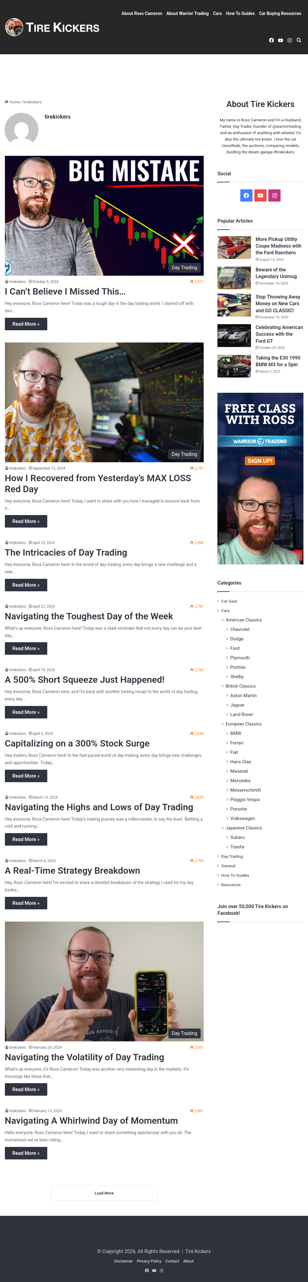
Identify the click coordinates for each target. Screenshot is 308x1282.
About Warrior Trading (188, 13)
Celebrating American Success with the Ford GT (279, 334)
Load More (104, 1193)
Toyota (237, 847)
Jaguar (237, 705)
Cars (217, 13)
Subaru (237, 837)
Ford (234, 648)
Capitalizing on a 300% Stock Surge (77, 743)
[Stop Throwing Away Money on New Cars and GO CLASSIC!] (234, 305)
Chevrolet (239, 629)
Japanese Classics (244, 827)
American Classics (244, 620)
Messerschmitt (245, 790)
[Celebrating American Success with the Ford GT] (234, 335)
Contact (172, 1261)
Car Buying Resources (280, 13)
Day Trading (232, 856)
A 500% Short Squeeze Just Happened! (85, 679)
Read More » (26, 324)
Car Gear (229, 601)
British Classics (241, 686)
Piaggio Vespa (245, 799)
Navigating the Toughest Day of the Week (89, 616)
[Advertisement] (154, 74)
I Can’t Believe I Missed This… (65, 291)
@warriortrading (287, 126)
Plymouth (240, 658)
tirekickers (58, 116)
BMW (235, 733)
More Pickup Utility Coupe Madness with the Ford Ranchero (278, 246)
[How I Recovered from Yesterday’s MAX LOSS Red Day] (104, 402)
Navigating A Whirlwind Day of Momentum (91, 1120)
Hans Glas (240, 762)
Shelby (237, 676)
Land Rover (241, 714)
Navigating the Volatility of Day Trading (84, 1057)
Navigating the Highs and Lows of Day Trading (99, 807)
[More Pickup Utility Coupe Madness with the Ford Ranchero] (234, 247)
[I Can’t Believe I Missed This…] (104, 216)
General (228, 865)
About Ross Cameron (142, 13)
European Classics (244, 724)
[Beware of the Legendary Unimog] (234, 278)
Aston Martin (243, 695)
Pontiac (238, 667)
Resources (231, 884)
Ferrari (236, 743)
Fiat (234, 752)
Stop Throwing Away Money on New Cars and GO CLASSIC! (278, 303)
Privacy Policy (149, 1261)
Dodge (236, 639)
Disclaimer (123, 1261)
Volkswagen (242, 818)
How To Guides (240, 13)
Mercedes (240, 780)
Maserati (239, 771)
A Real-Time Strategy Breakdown (72, 870)
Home (12, 102)
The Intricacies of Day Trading (66, 552)
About (188, 1261)
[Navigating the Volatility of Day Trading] (104, 981)
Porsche (238, 809)
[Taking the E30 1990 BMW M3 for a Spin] (234, 366)
